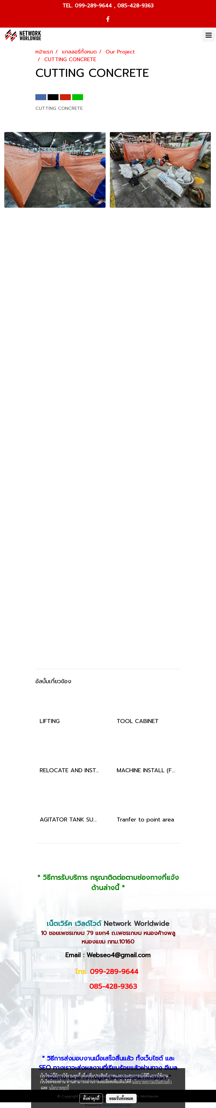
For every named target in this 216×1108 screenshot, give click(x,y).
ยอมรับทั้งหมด (121, 1098)
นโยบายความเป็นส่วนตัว (152, 1081)
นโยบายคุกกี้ (59, 1087)
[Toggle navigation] (208, 35)
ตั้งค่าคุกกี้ (91, 1098)
